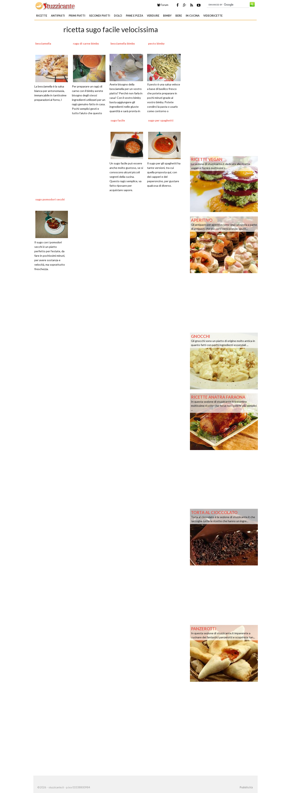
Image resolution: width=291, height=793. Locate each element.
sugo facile (118, 120)
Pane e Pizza (134, 15)
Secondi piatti (99, 15)
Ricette (41, 15)
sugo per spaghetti (160, 120)
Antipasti (58, 15)
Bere (178, 15)
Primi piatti (77, 15)
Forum (162, 4)
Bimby (167, 15)
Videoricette (212, 15)
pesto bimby (156, 43)
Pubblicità (246, 787)
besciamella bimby (123, 43)
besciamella (43, 43)
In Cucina (192, 15)
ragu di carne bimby (86, 43)
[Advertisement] (110, 325)
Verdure (153, 15)
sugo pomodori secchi (50, 199)
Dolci (118, 15)
